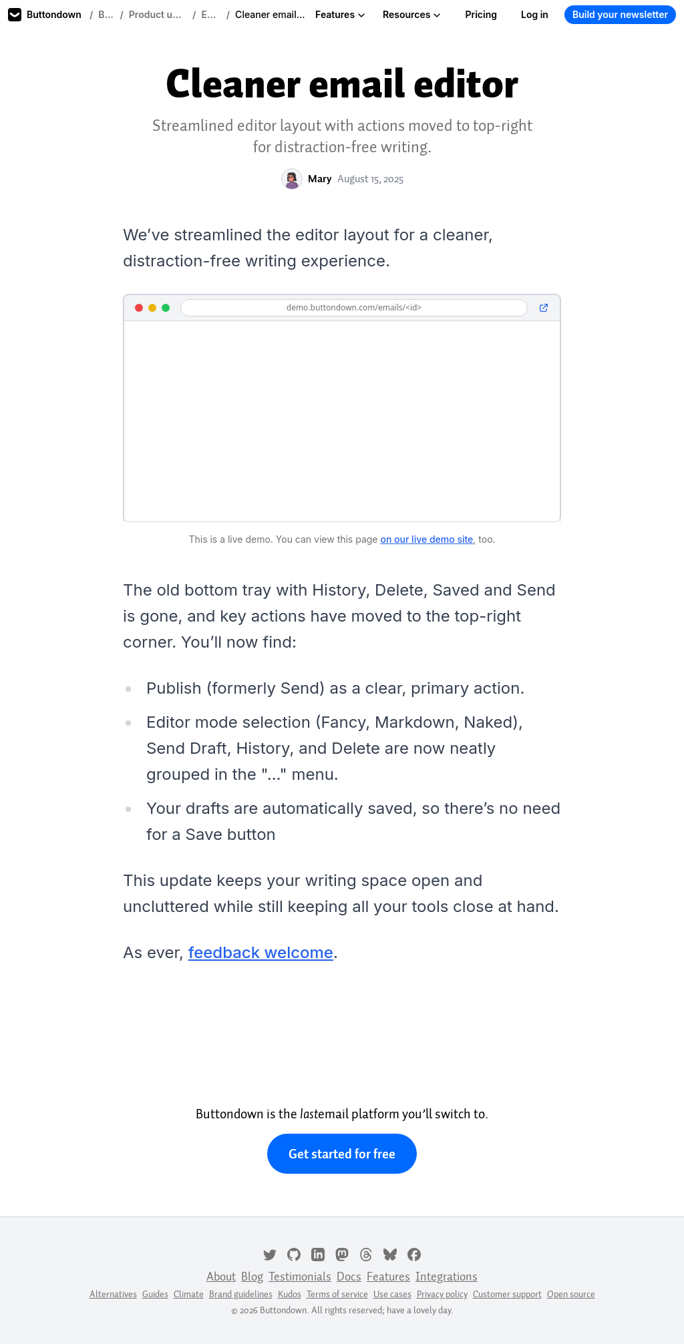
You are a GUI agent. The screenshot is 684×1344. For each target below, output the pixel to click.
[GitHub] (294, 1253)
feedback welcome (260, 952)
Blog (106, 14)
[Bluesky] (390, 1253)
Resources (412, 14)
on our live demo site (426, 539)
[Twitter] (270, 1253)
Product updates (158, 14)
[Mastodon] (342, 1253)
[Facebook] (414, 1253)
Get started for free (342, 1154)
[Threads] (366, 1253)
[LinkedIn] (318, 1253)
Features (340, 14)
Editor (210, 14)
